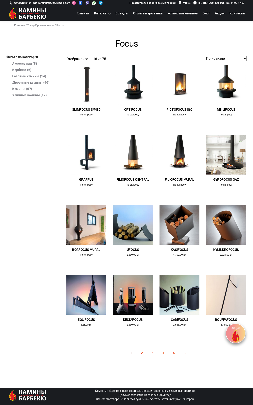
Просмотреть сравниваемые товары (152, 2)
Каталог (100, 13)
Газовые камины (25, 76)
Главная (83, 13)
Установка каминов (182, 13)
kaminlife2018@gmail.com (54, 2)
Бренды (121, 13)
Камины (18, 89)
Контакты (237, 13)
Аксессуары (22, 63)
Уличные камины (26, 95)
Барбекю (19, 70)
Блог (206, 13)
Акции (220, 13)
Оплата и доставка (147, 13)
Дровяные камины (27, 82)
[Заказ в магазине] (226, 58)
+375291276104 (22, 2)
